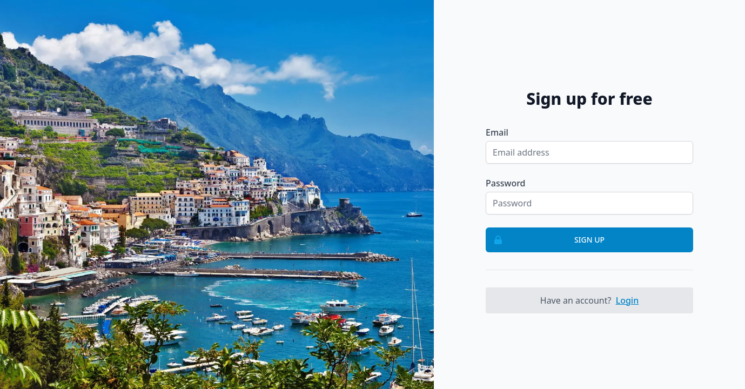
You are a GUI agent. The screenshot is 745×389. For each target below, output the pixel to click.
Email (497, 132)
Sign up (545, 240)
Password (506, 183)
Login (627, 300)
